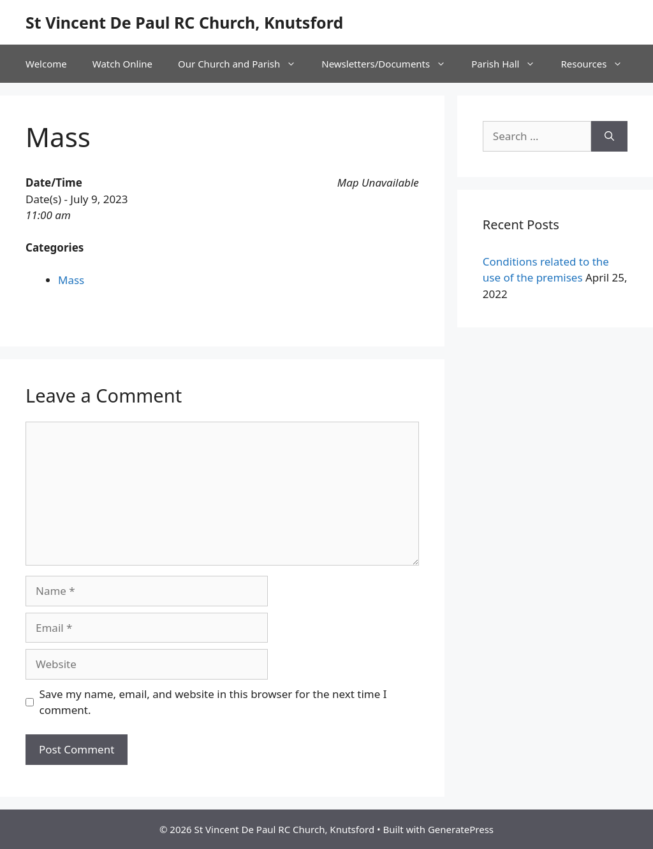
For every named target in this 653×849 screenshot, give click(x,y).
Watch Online (122, 63)
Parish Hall (509, 64)
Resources (598, 64)
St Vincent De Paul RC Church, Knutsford (184, 22)
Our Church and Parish (243, 64)
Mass (71, 280)
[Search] (609, 136)
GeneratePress (461, 829)
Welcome (46, 63)
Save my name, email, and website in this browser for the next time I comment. (213, 702)
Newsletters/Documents (390, 64)
